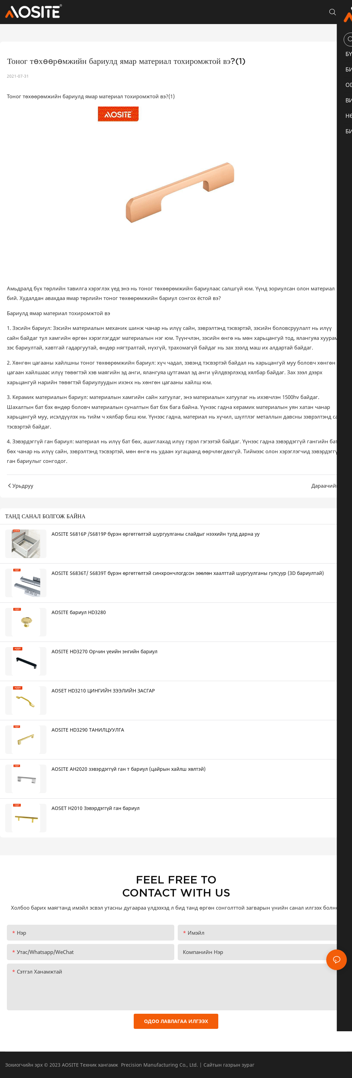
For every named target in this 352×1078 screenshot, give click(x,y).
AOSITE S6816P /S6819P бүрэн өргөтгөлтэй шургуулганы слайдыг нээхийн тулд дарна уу (156, 534)
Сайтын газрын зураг (229, 1065)
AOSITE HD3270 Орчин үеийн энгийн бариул (104, 651)
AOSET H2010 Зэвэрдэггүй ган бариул (96, 808)
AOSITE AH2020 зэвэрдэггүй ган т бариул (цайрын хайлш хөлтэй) (129, 769)
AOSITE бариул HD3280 (79, 612)
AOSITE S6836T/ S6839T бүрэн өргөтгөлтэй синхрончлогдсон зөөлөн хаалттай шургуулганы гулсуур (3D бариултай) (188, 573)
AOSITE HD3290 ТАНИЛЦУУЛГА (88, 729)
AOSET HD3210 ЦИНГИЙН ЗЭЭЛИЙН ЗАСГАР (103, 690)
